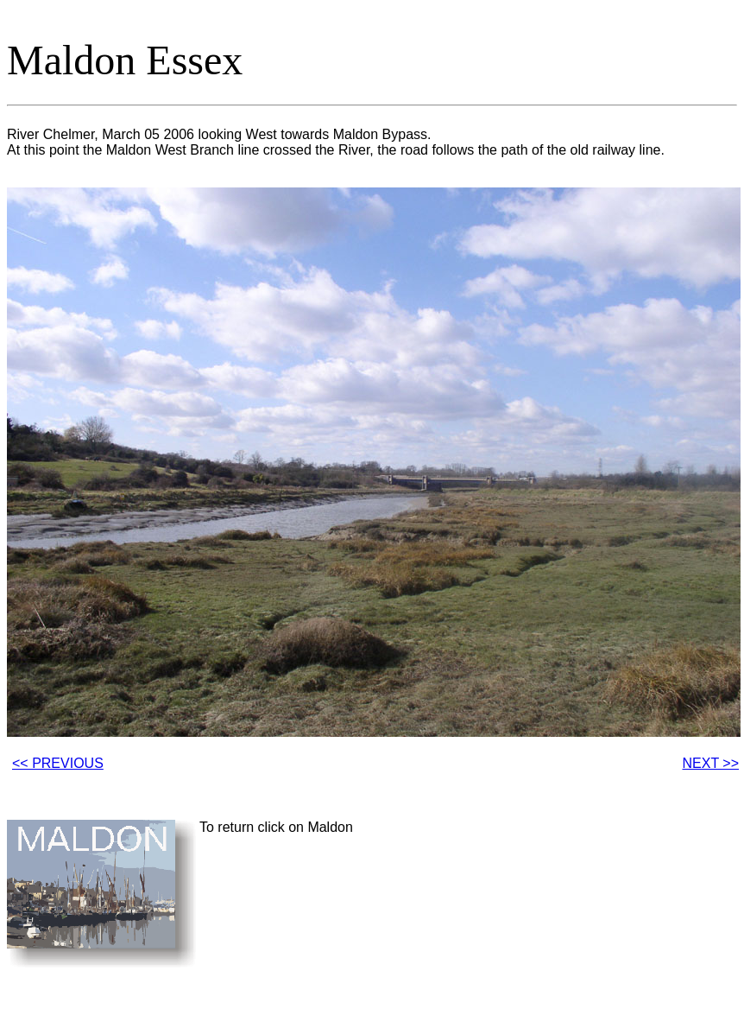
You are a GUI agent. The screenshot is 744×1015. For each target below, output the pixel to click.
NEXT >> (710, 763)
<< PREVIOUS (58, 763)
